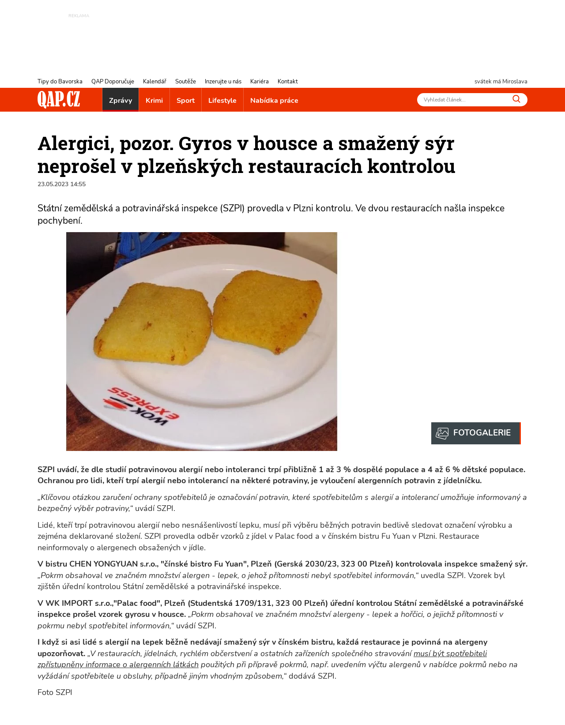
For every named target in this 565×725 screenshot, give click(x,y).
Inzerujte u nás (223, 82)
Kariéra (259, 82)
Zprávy (120, 100)
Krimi (154, 100)
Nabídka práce (274, 100)
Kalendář (154, 82)
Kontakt (288, 82)
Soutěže (185, 82)
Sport (186, 100)
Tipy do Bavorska (60, 82)
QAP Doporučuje (112, 82)
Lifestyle (222, 100)
